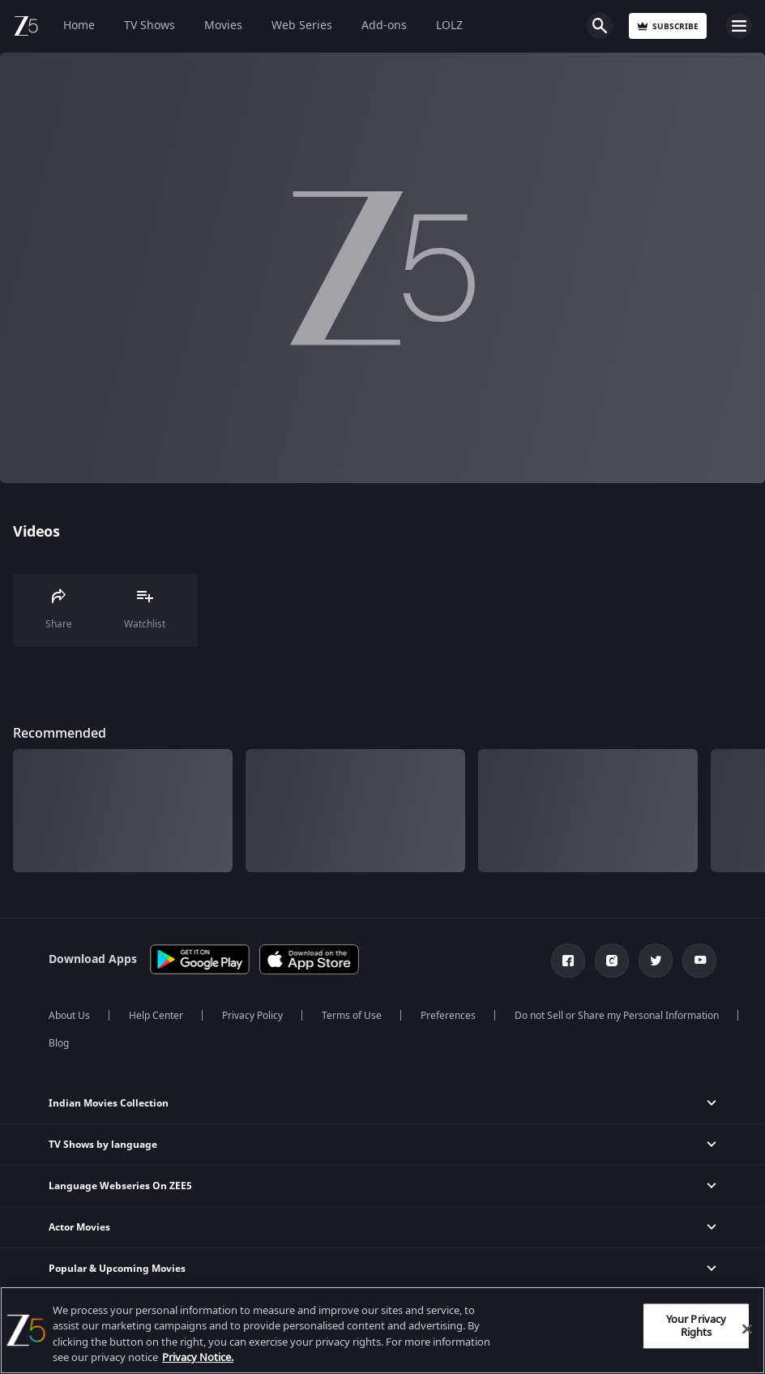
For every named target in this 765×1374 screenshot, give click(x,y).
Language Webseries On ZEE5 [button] (120, 1186)
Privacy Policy (252, 1015)
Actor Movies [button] (79, 1227)
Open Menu (739, 26)
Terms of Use (352, 1015)
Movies (223, 25)
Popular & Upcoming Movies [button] (117, 1268)
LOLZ (449, 25)
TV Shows (149, 25)
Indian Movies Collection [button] (109, 1103)
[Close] (747, 1328)
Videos (36, 531)
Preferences (448, 1015)
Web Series (301, 25)
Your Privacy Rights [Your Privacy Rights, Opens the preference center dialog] (696, 1326)
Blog (59, 1043)
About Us (69, 1015)
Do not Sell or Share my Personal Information (617, 1015)
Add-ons (384, 25)
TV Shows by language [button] (103, 1144)
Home (79, 25)
